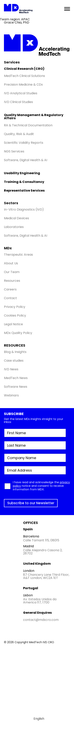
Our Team (12, 272)
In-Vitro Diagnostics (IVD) (24, 209)
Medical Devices (16, 218)
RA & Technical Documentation (28, 125)
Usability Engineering (22, 173)
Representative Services (24, 190)
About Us (11, 263)
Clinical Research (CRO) (24, 68)
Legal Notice (13, 324)
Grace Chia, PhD (16, 22)
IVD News (11, 369)
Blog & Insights (15, 352)
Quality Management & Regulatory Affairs (33, 116)
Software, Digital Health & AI (25, 160)
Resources (12, 280)
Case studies (13, 360)
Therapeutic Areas (18, 254)
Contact (10, 298)
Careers (10, 289)
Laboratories (14, 227)
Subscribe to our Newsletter (30, 503)
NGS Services (14, 151)
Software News (15, 386)
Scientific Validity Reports (23, 142)
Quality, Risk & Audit (19, 134)
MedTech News (16, 378)
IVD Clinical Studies (18, 102)
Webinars (11, 395)
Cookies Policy (15, 315)
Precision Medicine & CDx (23, 84)
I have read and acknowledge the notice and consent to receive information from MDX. (41, 485)
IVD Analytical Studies (20, 93)
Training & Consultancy (24, 182)
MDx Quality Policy (18, 333)
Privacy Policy (14, 306)
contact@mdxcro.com (41, 619)
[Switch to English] (37, 718)
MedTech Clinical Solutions (24, 76)
